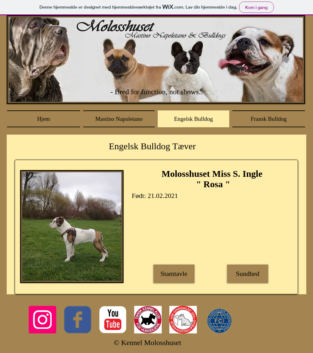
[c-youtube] (113, 319)
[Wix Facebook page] (77, 319)
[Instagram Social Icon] (42, 319)
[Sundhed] (247, 274)
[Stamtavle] (173, 274)
